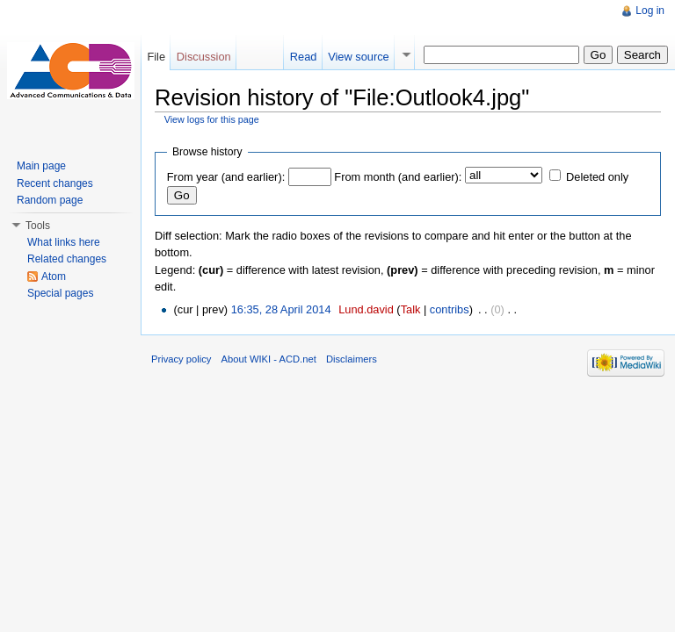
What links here (63, 242)
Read (303, 56)
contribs (449, 309)
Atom (53, 276)
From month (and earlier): (397, 176)
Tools (37, 225)
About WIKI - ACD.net (268, 359)
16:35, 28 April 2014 (281, 309)
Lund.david (366, 309)
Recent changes (55, 183)
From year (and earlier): (226, 176)
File (156, 56)
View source (358, 56)
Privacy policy (181, 359)
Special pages (60, 293)
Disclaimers (351, 359)
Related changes (66, 259)
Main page (41, 166)
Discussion (204, 56)
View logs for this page (211, 119)
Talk (411, 309)
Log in (649, 10)
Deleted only (597, 176)
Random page (50, 200)
